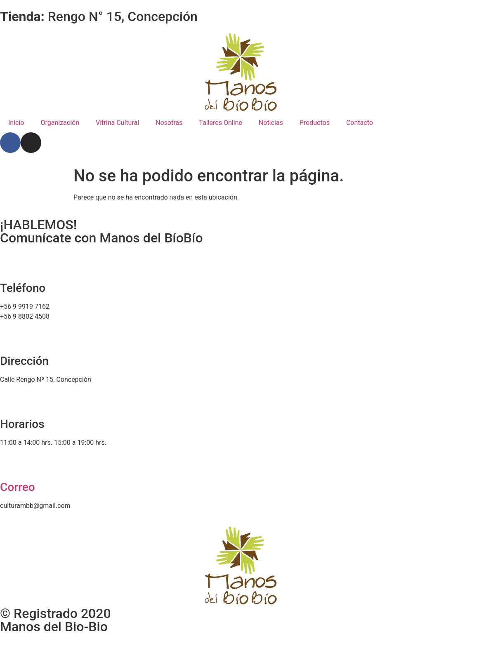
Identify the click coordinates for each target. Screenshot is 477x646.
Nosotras (169, 123)
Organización (59, 123)
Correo (17, 487)
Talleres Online (220, 123)
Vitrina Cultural (117, 123)
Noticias (271, 123)
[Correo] (10, 463)
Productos (315, 123)
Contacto (359, 123)
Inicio (16, 123)
